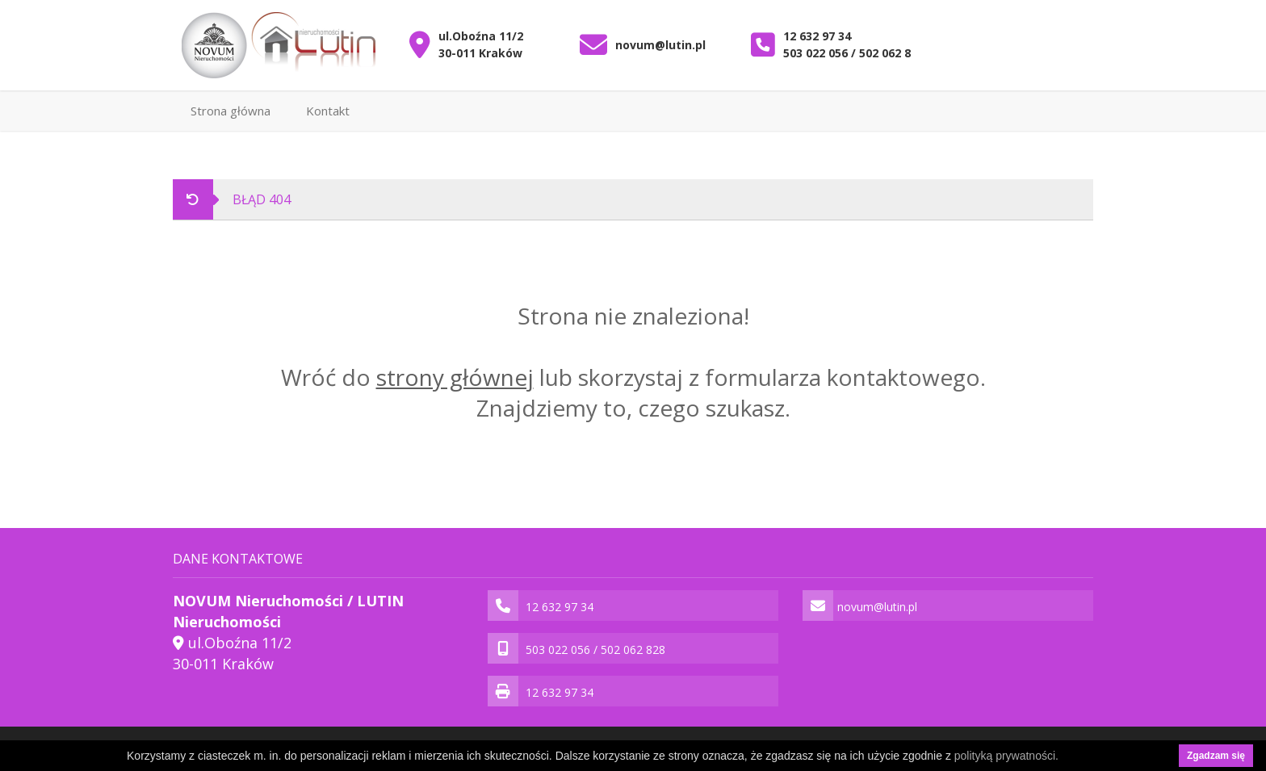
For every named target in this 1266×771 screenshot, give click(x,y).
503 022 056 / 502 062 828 (853, 53)
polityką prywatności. (1006, 755)
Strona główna (230, 111)
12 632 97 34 (817, 36)
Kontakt (328, 111)
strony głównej (455, 377)
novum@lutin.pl (660, 44)
